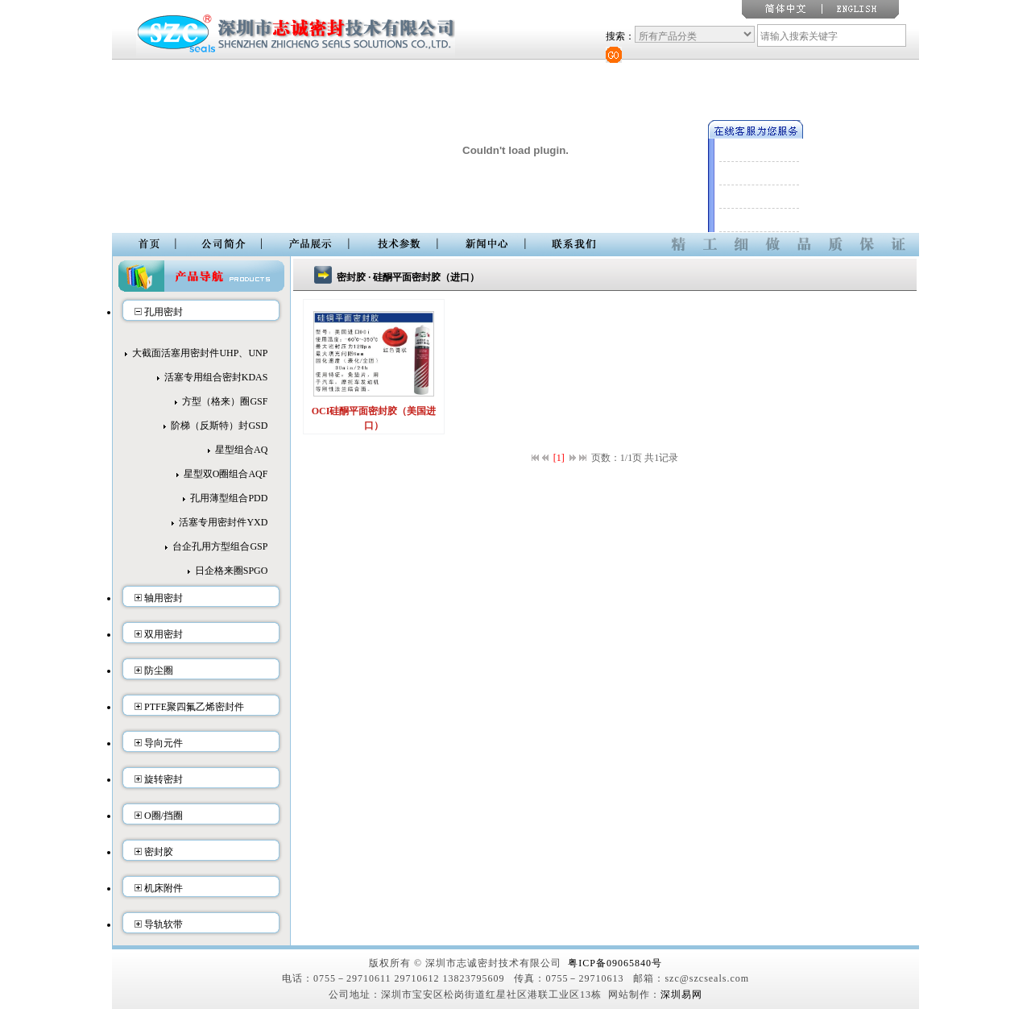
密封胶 (158, 851)
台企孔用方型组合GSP (219, 546)
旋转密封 (163, 779)
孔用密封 (163, 312)
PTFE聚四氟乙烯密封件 (194, 706)
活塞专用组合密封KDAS (216, 377)
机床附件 (163, 888)
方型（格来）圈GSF (224, 401)
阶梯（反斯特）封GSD (219, 425)
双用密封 (163, 634)
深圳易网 (681, 994)
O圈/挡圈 (163, 815)
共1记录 (661, 457)
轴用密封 (163, 598)
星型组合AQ (241, 449)
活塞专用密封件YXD (223, 522)
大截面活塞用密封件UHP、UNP (199, 353)
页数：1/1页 (616, 457)
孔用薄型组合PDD (228, 498)
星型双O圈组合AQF (226, 474)
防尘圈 (158, 670)
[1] (559, 457)
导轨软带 (163, 924)
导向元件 (163, 743)
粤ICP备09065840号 (615, 963)
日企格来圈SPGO (231, 570)
